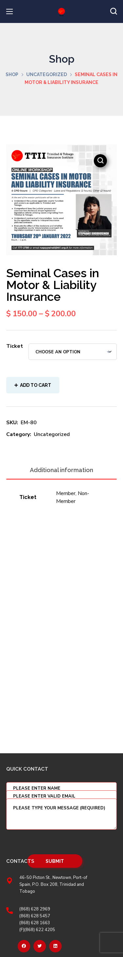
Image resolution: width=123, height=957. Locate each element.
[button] (113, 11)
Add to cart (35, 385)
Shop (12, 74)
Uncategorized (46, 74)
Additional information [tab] (61, 470)
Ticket (14, 346)
